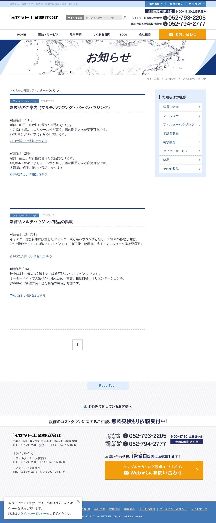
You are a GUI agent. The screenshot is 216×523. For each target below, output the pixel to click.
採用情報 (114, 509)
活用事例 (75, 34)
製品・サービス (48, 34)
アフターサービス (175, 151)
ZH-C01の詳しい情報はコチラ (31, 256)
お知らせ (171, 78)
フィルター (171, 115)
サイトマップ (199, 509)
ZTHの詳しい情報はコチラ (28, 141)
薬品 (166, 160)
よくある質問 (101, 34)
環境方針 (129, 509)
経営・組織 (171, 107)
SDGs (124, 34)
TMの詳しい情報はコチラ (28, 295)
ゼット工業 (153, 78)
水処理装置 (171, 133)
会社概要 (145, 34)
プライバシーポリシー (173, 509)
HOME (21, 34)
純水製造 (169, 142)
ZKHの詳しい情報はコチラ (29, 174)
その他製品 (171, 168)
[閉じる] (78, 501)
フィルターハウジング (24, 101)
